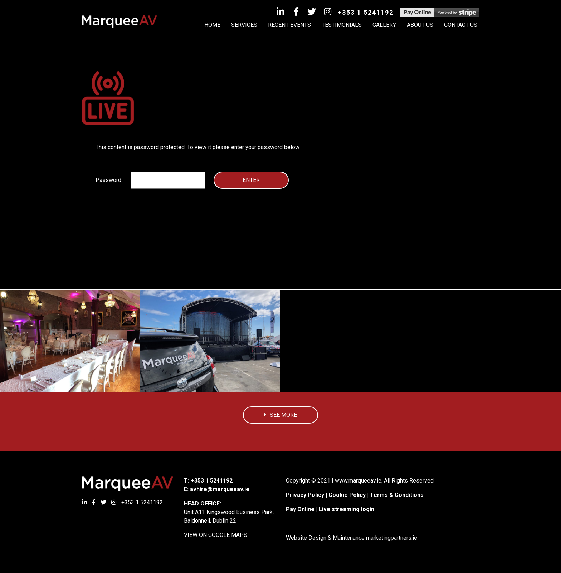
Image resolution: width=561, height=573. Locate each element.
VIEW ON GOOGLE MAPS (215, 535)
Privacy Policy (305, 495)
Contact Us (460, 24)
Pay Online (300, 509)
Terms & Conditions (397, 495)
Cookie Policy (347, 495)
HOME (212, 24)
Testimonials (342, 24)
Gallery (384, 24)
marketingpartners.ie (391, 537)
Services (244, 24)
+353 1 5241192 (366, 12)
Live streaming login (346, 509)
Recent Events (289, 24)
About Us (420, 24)
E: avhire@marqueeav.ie (216, 489)
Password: (150, 180)
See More (280, 414)
